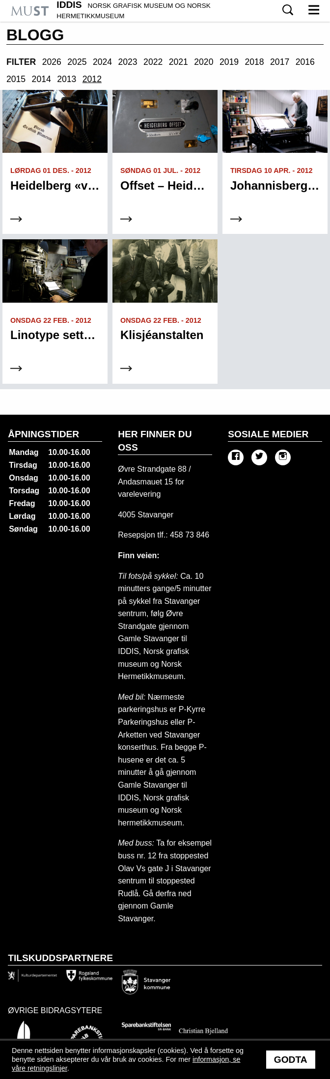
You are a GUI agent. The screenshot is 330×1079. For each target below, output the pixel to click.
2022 (153, 62)
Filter (21, 62)
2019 (229, 62)
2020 (203, 62)
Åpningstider (43, 434)
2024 (102, 62)
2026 (51, 62)
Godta (290, 1059)
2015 (16, 79)
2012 (92, 79)
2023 (128, 62)
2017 (279, 62)
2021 (178, 62)
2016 (305, 62)
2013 (66, 79)
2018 (254, 62)
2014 (41, 79)
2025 (76, 62)
